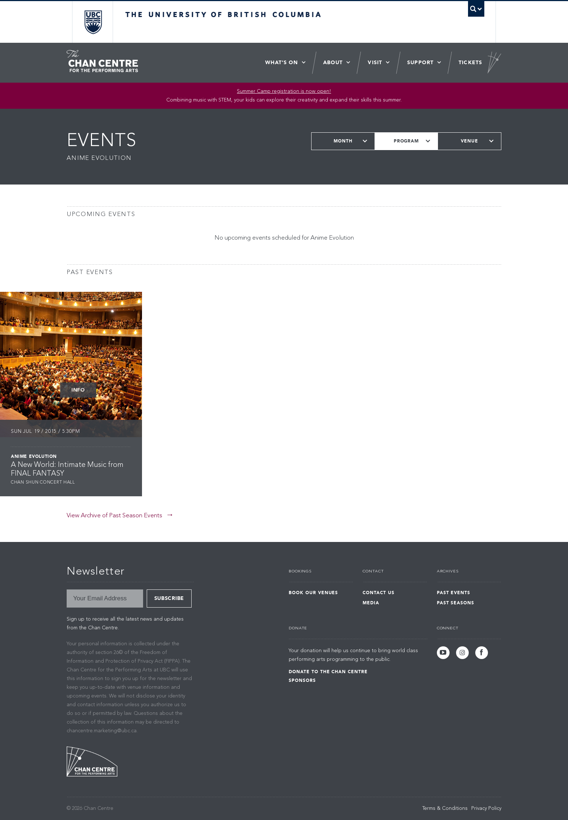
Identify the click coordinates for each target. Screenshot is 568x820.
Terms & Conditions (445, 808)
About (333, 62)
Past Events (454, 592)
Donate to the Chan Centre (328, 671)
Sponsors (302, 680)
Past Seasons (456, 602)
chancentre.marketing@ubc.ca (102, 730)
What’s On (281, 62)
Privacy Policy (486, 808)
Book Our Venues (313, 592)
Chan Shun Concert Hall (43, 482)
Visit (375, 62)
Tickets (470, 62)
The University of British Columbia (93, 22)
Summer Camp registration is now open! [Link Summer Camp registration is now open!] (284, 91)
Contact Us (378, 592)
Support (420, 62)
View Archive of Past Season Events (114, 516)
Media (371, 602)
